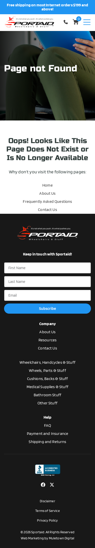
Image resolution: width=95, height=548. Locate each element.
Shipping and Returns (47, 441)
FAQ (47, 425)
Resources (47, 340)
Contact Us (47, 209)
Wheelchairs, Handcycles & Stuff (47, 362)
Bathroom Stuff (47, 394)
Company (47, 323)
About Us (47, 193)
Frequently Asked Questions (47, 201)
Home (47, 185)
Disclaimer (47, 501)
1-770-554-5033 (66, 22)
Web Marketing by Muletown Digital (47, 538)
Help (48, 417)
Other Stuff (47, 403)
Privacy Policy (47, 520)
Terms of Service (47, 511)
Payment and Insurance (47, 433)
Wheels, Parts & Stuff (47, 370)
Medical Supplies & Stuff (47, 386)
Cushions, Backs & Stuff (47, 378)
